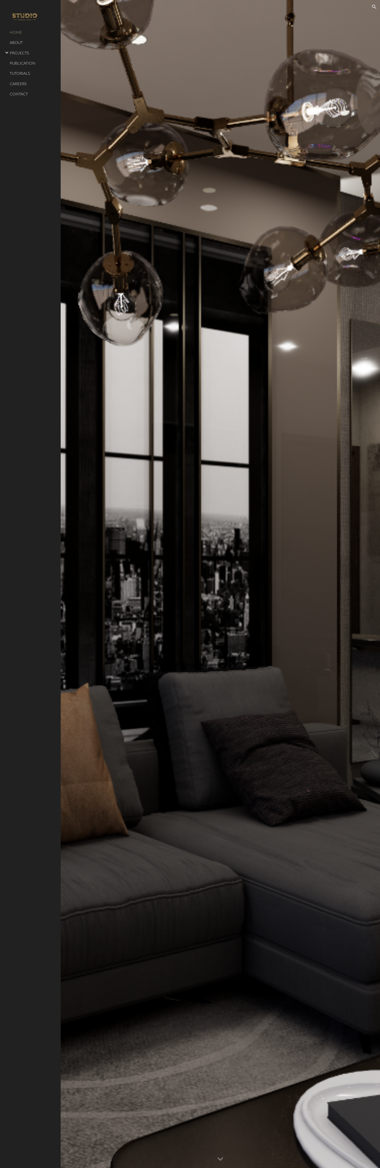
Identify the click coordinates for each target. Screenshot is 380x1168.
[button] (374, 7)
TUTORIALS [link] (20, 73)
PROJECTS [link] (19, 52)
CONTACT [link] (19, 93)
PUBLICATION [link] (22, 63)
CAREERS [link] (18, 83)
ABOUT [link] (16, 42)
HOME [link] (16, 32)
